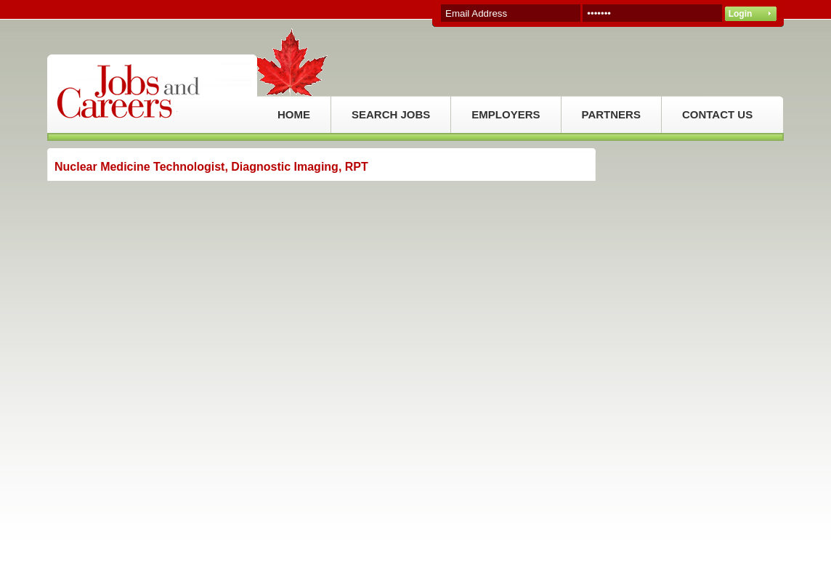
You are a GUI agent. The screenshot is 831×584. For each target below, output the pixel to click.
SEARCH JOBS (391, 114)
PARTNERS (611, 114)
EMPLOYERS (505, 114)
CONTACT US (717, 114)
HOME (293, 114)
